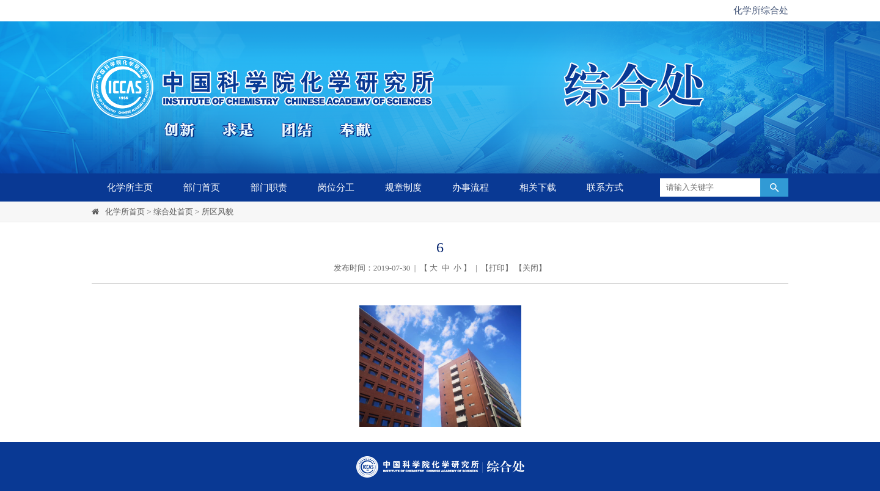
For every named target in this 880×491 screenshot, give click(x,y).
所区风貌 (217, 211)
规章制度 (403, 187)
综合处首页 (173, 211)
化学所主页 (130, 187)
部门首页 (201, 187)
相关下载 (537, 187)
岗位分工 (336, 187)
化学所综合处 (760, 10)
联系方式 (605, 187)
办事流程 (470, 187)
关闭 (530, 267)
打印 (497, 267)
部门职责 (269, 187)
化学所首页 (125, 211)
